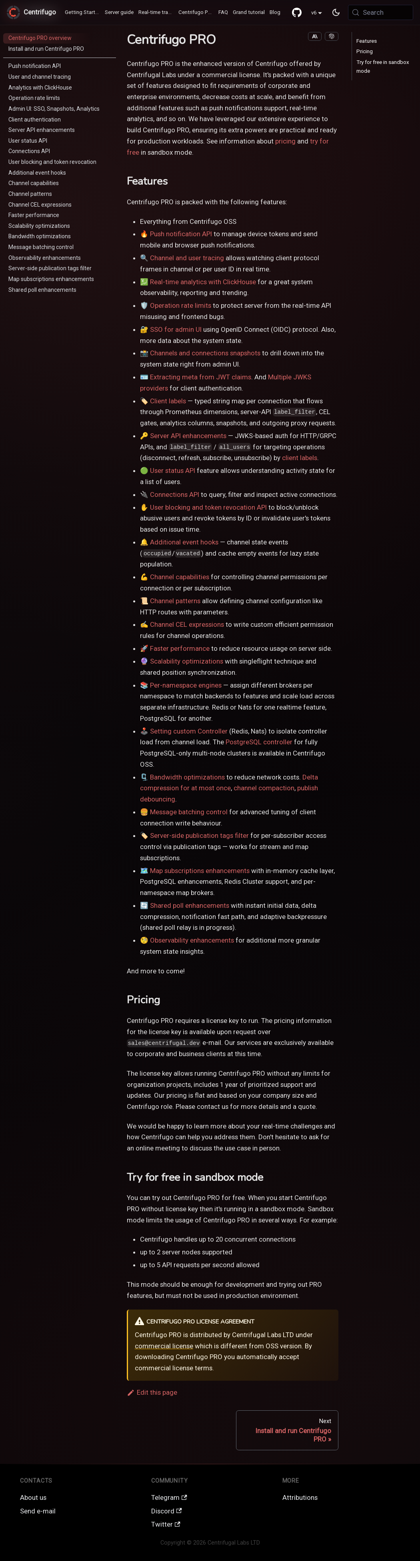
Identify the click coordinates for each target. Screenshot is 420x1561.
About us (33, 1497)
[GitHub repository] (297, 12)
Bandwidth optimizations (187, 777)
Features (366, 41)
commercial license (164, 1346)
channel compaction (264, 788)
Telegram (169, 1497)
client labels (299, 458)
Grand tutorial (249, 12)
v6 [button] (313, 13)
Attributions (300, 1497)
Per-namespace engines (186, 685)
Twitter (165, 1524)
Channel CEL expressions (187, 624)
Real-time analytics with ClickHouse (203, 282)
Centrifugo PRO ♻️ (197, 12)
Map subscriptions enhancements (200, 871)
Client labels (168, 401)
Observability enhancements (192, 940)
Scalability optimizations (186, 661)
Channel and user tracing (187, 258)
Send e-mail (38, 1511)
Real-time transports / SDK (157, 12)
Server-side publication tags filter (199, 835)
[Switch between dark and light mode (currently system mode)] (336, 12)
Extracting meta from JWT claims (200, 377)
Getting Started (83, 12)
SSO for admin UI (176, 329)
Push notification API (181, 234)
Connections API (174, 494)
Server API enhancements (188, 436)
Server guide (119, 12)
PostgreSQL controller (259, 742)
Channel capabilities (179, 577)
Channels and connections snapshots (205, 353)
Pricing (364, 51)
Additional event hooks (184, 542)
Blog (275, 12)
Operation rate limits (180, 305)
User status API (172, 470)
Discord (166, 1511)
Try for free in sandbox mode (382, 66)
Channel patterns (175, 601)
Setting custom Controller (189, 731)
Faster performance (180, 648)
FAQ (223, 12)
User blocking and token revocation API (208, 507)
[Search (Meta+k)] (380, 12)
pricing (285, 141)
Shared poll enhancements (189, 905)
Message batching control (189, 812)
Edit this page (152, 1392)
